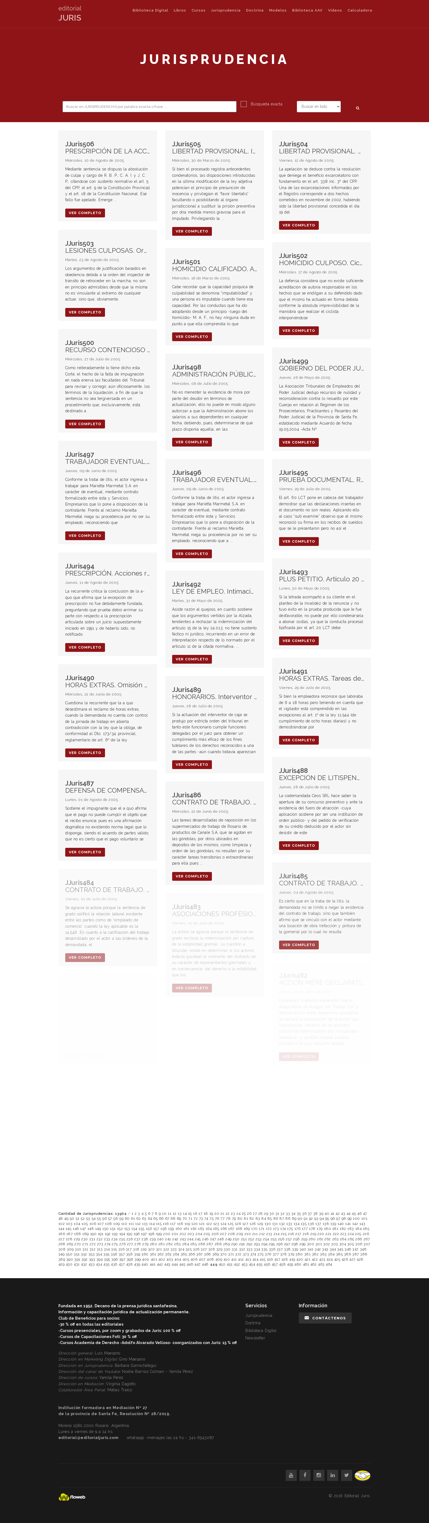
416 (270, 1259)
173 (276, 1229)
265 (351, 1239)
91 (306, 1218)
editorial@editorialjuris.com (88, 1437)
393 (92, 1259)
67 (167, 1218)
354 (99, 1254)
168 (239, 1229)
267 (366, 1239)
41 (332, 1213)
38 (315, 1213)
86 (275, 1218)
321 (159, 1249)
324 (181, 1249)
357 (122, 1254)
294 (264, 1244)
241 (168, 1239)
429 (61, 1264)
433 (92, 1264)
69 (179, 1218)
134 (297, 1224)
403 (169, 1259)
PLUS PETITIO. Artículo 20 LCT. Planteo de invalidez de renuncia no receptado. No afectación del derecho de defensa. (321, 575)
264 (343, 1239)
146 (76, 1229)
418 (285, 1259)
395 (107, 1259)
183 (350, 1229)
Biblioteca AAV (307, 10)
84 (263, 1218)
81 (246, 1218)
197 (144, 1234)
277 (130, 1244)
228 (69, 1239)
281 (161, 1244)
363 (168, 1254)
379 (291, 1254)
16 (195, 1213)
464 (329, 1264)
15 (190, 1213)
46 (359, 1213)
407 (202, 1259)
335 (264, 1249)
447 (197, 1264)
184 (358, 1229)
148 (90, 1229)
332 (242, 1249)
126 (238, 1224)
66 (161, 1218)
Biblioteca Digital (150, 10)
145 (69, 1229)
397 (122, 1259)
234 (114, 1239)
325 (189, 1249)
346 (348, 1249)
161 (186, 1229)
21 (222, 1213)
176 (297, 1229)
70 (185, 1218)
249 (228, 1239)
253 (258, 1239)
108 (108, 1224)
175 (290, 1229)
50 (72, 1218)
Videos (335, 10)
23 (233, 1213)
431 (77, 1264)
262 (327, 1239)
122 (209, 1224)
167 (231, 1229)
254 (266, 1239)
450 (222, 1264)
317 (129, 1249)
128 (252, 1224)
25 (244, 1213)
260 (312, 1239)
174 (283, 1229)
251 (244, 1239)
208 (231, 1234)
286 (201, 1244)
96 (333, 1218)
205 (206, 1234)
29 (266, 1213)
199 (159, 1234)
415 (263, 1259)
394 (99, 1259)
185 (366, 1229)
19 (211, 1213)
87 (281, 1218)
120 (194, 1224)
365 (184, 1254)
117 (173, 1224)
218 (306, 1234)
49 (66, 1218)
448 (205, 1264)
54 (94, 1218)
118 (180, 1224)
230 (84, 1239)
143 (362, 1224)
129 (260, 1224)
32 (282, 1213)
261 (320, 1239)
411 (234, 1259)
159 (171, 1229)
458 (282, 1264)
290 (234, 1244)
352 (84, 1254)
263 (335, 1239)
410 (226, 1259)
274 (107, 1244)
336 (272, 1249)
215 (284, 1234)
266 (358, 1239)
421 (308, 1259)
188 (77, 1234)
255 (274, 1239)
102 (61, 1224)
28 (260, 1213)
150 (105, 1229)
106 (92, 1224)
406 (194, 1259)
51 (77, 1218)
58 (115, 1218)
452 (237, 1264)
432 (84, 1264)
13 (179, 1213)
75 (211, 1218)
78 (228, 1218)
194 (122, 1234)
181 (335, 1229)
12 (175, 1213)
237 (137, 1239)
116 (166, 1224)
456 (267, 1264)
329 (219, 1249)
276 (122, 1244)
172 (269, 1229)
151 (113, 1229)
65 (155, 1218)
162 (194, 1229)
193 (115, 1234)
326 (196, 1249)
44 (348, 1213)
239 (153, 1239)
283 (177, 1244)
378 (283, 1254)
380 (299, 1254)
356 (114, 1254)
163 (201, 1229)
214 (277, 1234)
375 (260, 1254)
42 (338, 1213)
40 (327, 1213)
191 (101, 1234)
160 (178, 1229)
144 (61, 1229)
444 (175, 1264)
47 (365, 1213)
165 (216, 1229)
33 (288, 1213)
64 (150, 1218)
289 (226, 1244)
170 (254, 1229)
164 (209, 1229)
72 (196, 1218)
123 (216, 1224)
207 (223, 1234)
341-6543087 (201, 1437)
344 (333, 1249)
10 (164, 1213)
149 (98, 1229)
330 (227, 1249)
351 (77, 1254)
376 (268, 1254)
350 (69, 1254)
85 (269, 1218)
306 (358, 1244)
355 (106, 1254)
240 (160, 1239)
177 (305, 1229)
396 (114, 1259)
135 (304, 1224)
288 (218, 1244)
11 (169, 1213)
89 (294, 1218)
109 (116, 1224)
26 (249, 1213)
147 (83, 1229)
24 (238, 1213)
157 (156, 1229)
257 (289, 1239)
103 (69, 1224)
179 (320, 1229)
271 (85, 1244)
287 (209, 1244)
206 (215, 1234)
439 (137, 1264)
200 (167, 1234)
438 (129, 1264)
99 (350, 1218)
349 (61, 1254)
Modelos (278, 10)
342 (318, 1249)
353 (92, 1254)
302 (326, 1244)
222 (336, 1234)
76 (217, 1218)
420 (299, 1259)
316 (121, 1249)
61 (133, 1218)
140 (340, 1224)
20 (216, 1213)
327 (204, 1249)
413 (248, 1259)
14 (185, 1213)
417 (277, 1259)
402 (161, 1259)
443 (167, 1264)
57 (110, 1218)
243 (183, 1239)
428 (360, 1259)
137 (318, 1224)
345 (340, 1249)
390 (69, 1259)
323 (174, 1249)
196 (136, 1234)
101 (364, 1218)
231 (92, 1239)
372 (238, 1254)
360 (145, 1254)
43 (343, 1213)
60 (127, 1218)
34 (293, 1213)
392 (84, 1259)
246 (205, 1239)
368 (207, 1254)
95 (327, 1218)
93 (316, 1218)
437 (122, 1264)
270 (77, 1244)
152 (120, 1229)
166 (223, 1229)
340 (303, 1249)
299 (302, 1244)
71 (190, 1218)
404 (177, 1259)
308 (62, 1249)
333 (249, 1249)
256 (281, 1239)
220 (320, 1234)
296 (279, 1244)
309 (70, 1249)
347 (355, 1249)
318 (136, 1249)
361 (153, 1254)
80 (240, 1218)
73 (201, 1218)
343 (325, 1249)
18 (206, 1213)
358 (129, 1254)
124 (223, 1224)
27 (255, 1213)
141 (348, 1224)
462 (313, 1264)
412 (241, 1259)
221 (328, 1234)
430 (69, 1264)
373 (246, 1254)
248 (220, 1239)
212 (262, 1234)
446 (190, 1264)
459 (290, 1264)
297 (287, 1244)
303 (334, 1244)
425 (337, 1259)
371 (231, 1254)
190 (93, 1234)
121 (202, 1224)
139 (333, 1224)
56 (104, 1218)
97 (338, 1218)
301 (319, 1244)
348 (363, 1249)
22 (228, 1213)
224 (351, 1234)
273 (100, 1244)
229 (77, 1239)
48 (60, 1218)
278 (137, 1244)
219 (313, 1234)
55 (99, 1218)
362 (160, 1254)
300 (310, 1244)
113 (145, 1224)
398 (130, 1259)
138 (326, 1224)
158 (163, 1229)
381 (307, 1254)
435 (106, 1264)
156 (149, 1229)
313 (100, 1249)
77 (222, 1218)
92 (311, 1218)
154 (134, 1229)
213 (269, 1234)
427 (352, 1259)
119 (187, 1224)
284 (185, 1244)
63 (144, 1218)
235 (122, 1239)
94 (322, 1218)
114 (152, 1224)
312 (93, 1249)
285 (193, 1244)
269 (70, 1244)
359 (137, 1254)
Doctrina (255, 10)
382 (315, 1254)
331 (235, 1249)
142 (355, 1224)
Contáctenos (325, 1318)
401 (154, 1259)
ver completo (85, 213)
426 (345, 1259)
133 (289, 1224)
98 (344, 1218)
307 (366, 1244)
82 (251, 1218)
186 (61, 1234)
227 (61, 1239)
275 (115, 1244)
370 (223, 1254)
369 (215, 1254)
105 (84, 1224)
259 (304, 1239)
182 (343, 1229)
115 (159, 1224)
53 (88, 1218)
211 (255, 1234)
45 (354, 1213)
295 (272, 1244)
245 (198, 1239)
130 (268, 1224)
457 (275, 1264)
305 (350, 1244)
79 (234, 1218)
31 (277, 1213)
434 (99, 1264)
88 (288, 1218)
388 (364, 1254)
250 (236, 1239)
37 (310, 1213)
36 (304, 1213)
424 (329, 1259)
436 (114, 1264)
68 (173, 1218)
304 (342, 1244)
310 (78, 1249)
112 (138, 1224)
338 (287, 1249)
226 (366, 1234)
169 (247, 1229)
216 (291, 1234)
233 (107, 1239)
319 (144, 1249)
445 (182, 1264)
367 (199, 1254)
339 (295, 1249)
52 (83, 1218)
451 (230, 1264)
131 (275, 1224)
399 (138, 1259)
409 (218, 1259)
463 (321, 1264)
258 (296, 1239)
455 (259, 1264)
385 (339, 1254)
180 (327, 1229)
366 (191, 1254)
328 (211, 1249)
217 (298, 1234)
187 (69, 1234)
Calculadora (360, 10)
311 (85, 1249)
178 (312, 1229)
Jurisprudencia (226, 10)
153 (127, 1229)
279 (145, 1244)
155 (141, 1229)
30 (271, 1213)
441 (153, 1264)
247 (213, 1239)
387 (355, 1254)
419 (292, 1259)
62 (138, 1218)
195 (129, 1234)
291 (242, 1244)
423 (322, 1259)
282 (169, 1244)
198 (151, 1234)
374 (253, 1254)
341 (311, 1249)
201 (175, 1234)
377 (276, 1254)
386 (347, 1254)
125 (231, 1224)
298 (294, 1244)
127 (245, 1224)
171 (262, 1229)
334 (257, 1249)
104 (77, 1224)
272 (93, 1244)
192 (108, 1234)
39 (321, 1213)
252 (251, 1239)
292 (249, 1244)
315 (114, 1249)
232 (99, 1239)
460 (298, 1264)
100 (356, 1218)
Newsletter (255, 1338)
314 (107, 1249)
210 (248, 1234)
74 (206, 1218)
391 (77, 1259)
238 (144, 1239)
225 (358, 1234)
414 (255, 1259)
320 (151, 1249)
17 (200, 1213)
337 (280, 1249)
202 (183, 1234)
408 (210, 1259)
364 (176, 1254)
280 (153, 1244)
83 (257, 1218)
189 (85, 1234)
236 (129, 1239)
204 (198, 1234)
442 (160, 1264)
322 (166, 1249)
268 (62, 1244)
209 (239, 1234)
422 (315, 1259)
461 (306, 1264)
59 (121, 1218)
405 (186, 1259)
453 (245, 1264)
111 (131, 1224)
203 (190, 1234)
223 (343, 1234)
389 (61, 1259)
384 (331, 1254)
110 (124, 1224)
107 (100, 1224)
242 (175, 1239)
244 (190, 1239)
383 (323, 1254)
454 (252, 1264)
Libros (180, 10)
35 (299, 1213)
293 (257, 1244)
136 (311, 1224)
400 (145, 1259)
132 (282, 1224)
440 (144, 1264)
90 (300, 1218)
